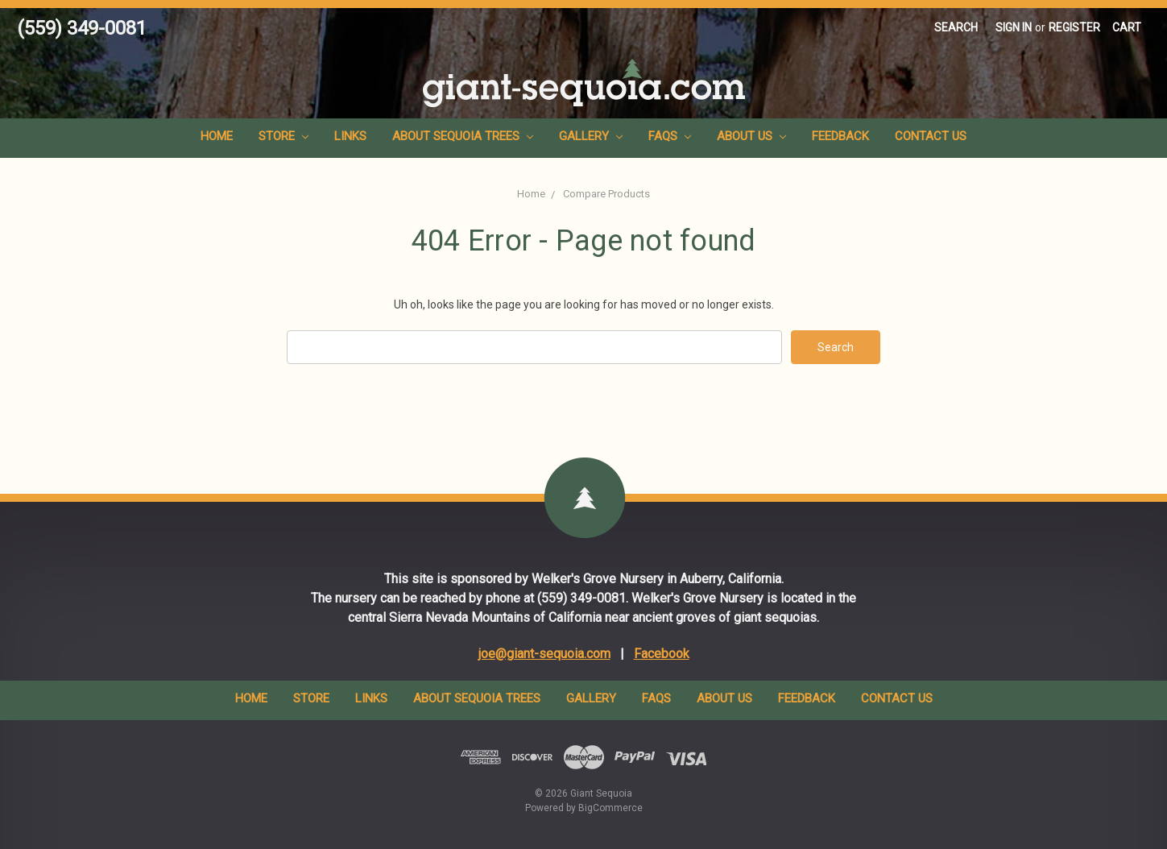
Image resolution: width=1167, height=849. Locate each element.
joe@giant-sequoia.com (544, 653)
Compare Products (606, 194)
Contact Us (930, 136)
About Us (751, 136)
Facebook (661, 653)
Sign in (1013, 27)
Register (1074, 27)
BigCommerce (610, 808)
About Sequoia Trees (462, 136)
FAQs (669, 136)
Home (217, 136)
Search (956, 27)
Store (283, 136)
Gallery (591, 136)
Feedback (840, 136)
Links (350, 136)
